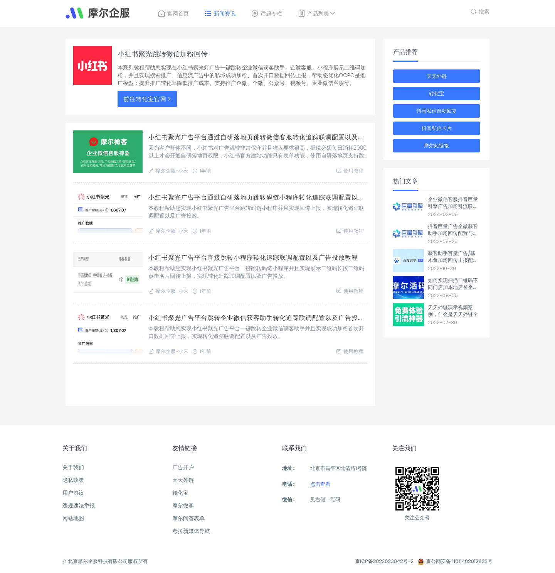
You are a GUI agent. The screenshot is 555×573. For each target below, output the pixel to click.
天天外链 (437, 76)
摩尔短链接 (436, 145)
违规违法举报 (78, 505)
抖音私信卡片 (437, 128)
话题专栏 (266, 13)
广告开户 (183, 467)
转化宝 (436, 93)
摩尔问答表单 (188, 518)
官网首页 (173, 13)
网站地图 (73, 518)
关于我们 (73, 467)
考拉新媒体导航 (191, 531)
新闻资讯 (219, 13)
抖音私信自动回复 (437, 111)
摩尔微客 (183, 505)
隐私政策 (73, 480)
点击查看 (320, 484)
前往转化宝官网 (148, 99)
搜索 (480, 10)
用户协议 (73, 493)
